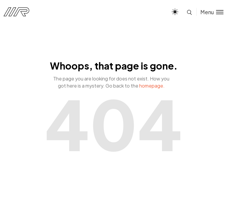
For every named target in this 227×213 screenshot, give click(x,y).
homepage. (152, 86)
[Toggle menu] (209, 12)
